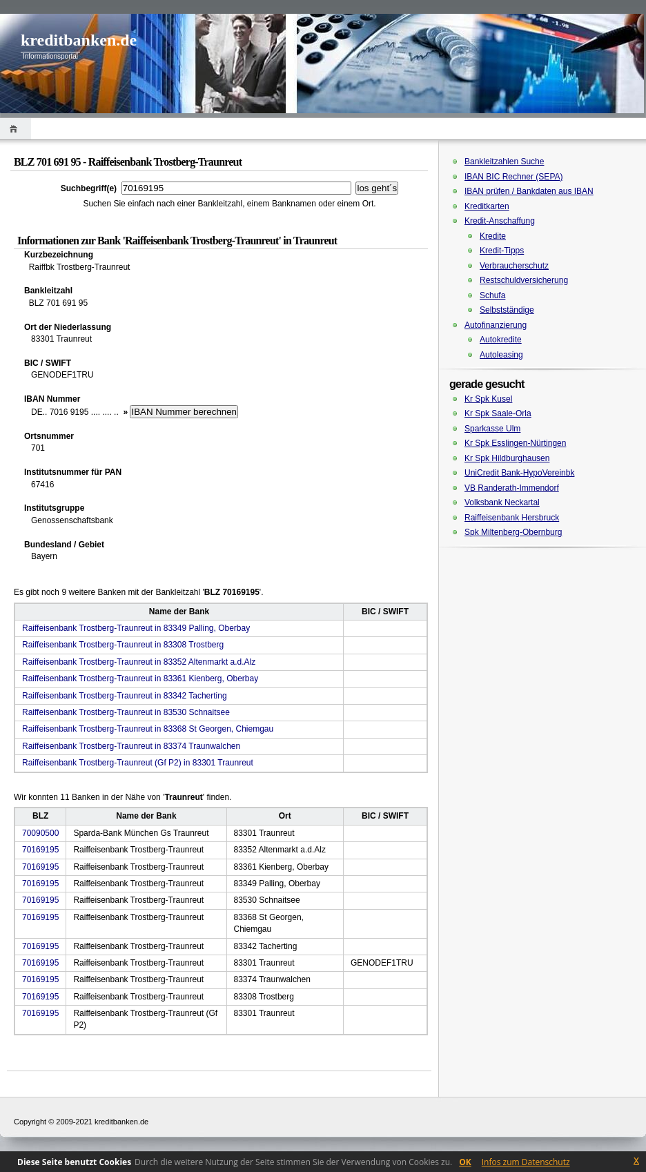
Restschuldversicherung (524, 280)
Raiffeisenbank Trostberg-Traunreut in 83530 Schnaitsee (126, 712)
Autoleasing (501, 355)
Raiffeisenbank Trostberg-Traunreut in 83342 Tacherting (124, 696)
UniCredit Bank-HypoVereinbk (519, 473)
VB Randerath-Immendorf (511, 488)
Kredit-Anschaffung (499, 221)
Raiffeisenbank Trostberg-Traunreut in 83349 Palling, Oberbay (136, 628)
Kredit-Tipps (502, 250)
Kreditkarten (486, 206)
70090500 (40, 833)
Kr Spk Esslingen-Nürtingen (515, 443)
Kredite (493, 236)
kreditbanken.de (79, 40)
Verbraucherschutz (514, 266)
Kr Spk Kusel (488, 399)
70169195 (40, 849)
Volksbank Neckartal (502, 502)
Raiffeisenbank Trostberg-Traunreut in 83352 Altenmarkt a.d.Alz (138, 662)
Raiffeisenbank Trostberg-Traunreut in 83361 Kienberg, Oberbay (140, 678)
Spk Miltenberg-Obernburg (513, 532)
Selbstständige (507, 310)
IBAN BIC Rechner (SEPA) (513, 177)
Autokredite (501, 339)
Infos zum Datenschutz (526, 1162)
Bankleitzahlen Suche (504, 161)
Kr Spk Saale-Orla (497, 413)
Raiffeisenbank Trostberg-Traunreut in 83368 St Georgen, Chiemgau (147, 729)
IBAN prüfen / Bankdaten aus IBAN (529, 191)
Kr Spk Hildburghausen (506, 458)
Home (15, 128)
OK (465, 1162)
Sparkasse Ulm (492, 428)
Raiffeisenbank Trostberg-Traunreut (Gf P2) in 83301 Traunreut (137, 763)
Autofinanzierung (495, 325)
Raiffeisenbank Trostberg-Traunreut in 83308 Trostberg (123, 645)
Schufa (492, 295)
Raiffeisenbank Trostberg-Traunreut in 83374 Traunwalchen (131, 746)
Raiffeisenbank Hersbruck (511, 517)
